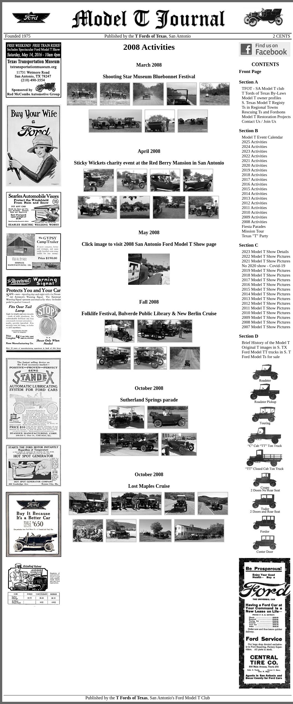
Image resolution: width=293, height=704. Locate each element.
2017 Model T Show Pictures (266, 280)
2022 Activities (254, 156)
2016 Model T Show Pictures (266, 284)
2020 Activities (254, 165)
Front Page (250, 71)
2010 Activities (254, 212)
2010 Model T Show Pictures (266, 313)
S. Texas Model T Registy (263, 102)
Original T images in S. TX (264, 347)
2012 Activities (254, 203)
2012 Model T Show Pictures (266, 303)
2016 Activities (254, 184)
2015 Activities (254, 189)
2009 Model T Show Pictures (266, 317)
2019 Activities (254, 170)
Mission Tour (253, 231)
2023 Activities (254, 151)
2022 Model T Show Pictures (266, 256)
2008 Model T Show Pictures (266, 322)
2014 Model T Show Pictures (266, 294)
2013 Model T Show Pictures (266, 298)
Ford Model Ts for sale (261, 356)
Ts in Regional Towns (260, 107)
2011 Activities (254, 207)
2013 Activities (254, 198)
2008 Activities (254, 222)
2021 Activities (254, 160)
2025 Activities (254, 142)
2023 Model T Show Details (265, 251)
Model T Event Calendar (262, 137)
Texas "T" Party (255, 236)
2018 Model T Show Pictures (266, 275)
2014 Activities (254, 193)
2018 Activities (254, 175)
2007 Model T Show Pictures (266, 327)
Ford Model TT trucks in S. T (266, 352)
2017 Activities (254, 179)
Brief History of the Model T (266, 342)
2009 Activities (254, 217)
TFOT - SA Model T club (263, 88)
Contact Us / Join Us (259, 121)
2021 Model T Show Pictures (266, 261)
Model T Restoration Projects (266, 116)
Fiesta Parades (254, 226)
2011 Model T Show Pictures (266, 308)
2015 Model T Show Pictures (266, 289)
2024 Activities (254, 146)
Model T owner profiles (261, 98)
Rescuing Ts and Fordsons (263, 112)
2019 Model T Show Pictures (266, 270)
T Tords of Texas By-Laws (264, 93)
